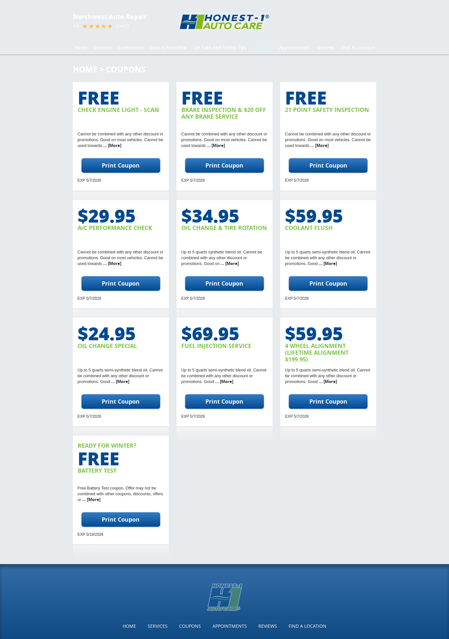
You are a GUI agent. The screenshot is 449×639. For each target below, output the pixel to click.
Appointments (295, 47)
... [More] (111, 145)
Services (103, 47)
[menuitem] (81, 47)
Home (80, 47)
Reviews (326, 47)
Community (131, 47)
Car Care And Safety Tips (220, 47)
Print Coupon (121, 165)
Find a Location (358, 47)
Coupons (263, 47)
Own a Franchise (168, 47)
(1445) (122, 26)
